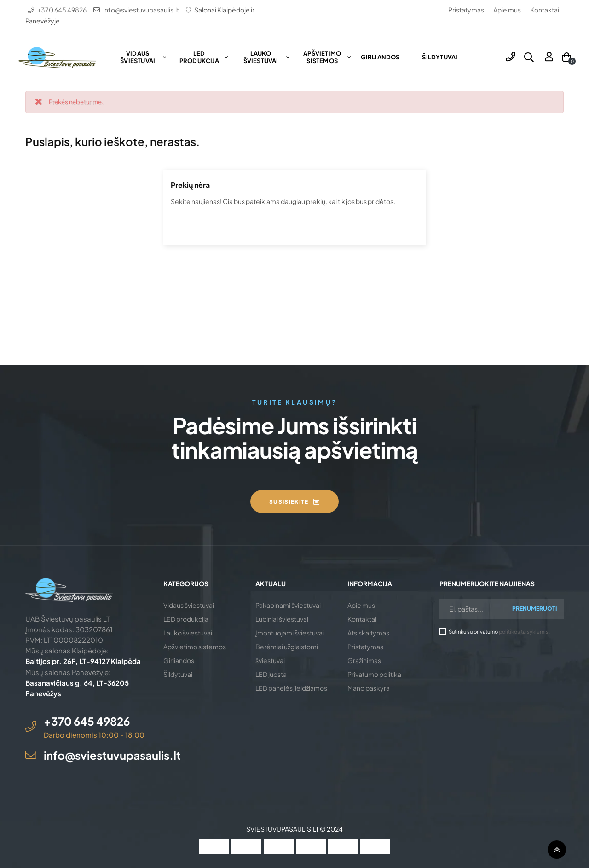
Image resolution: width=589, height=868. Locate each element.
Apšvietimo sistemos (194, 646)
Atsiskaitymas (368, 633)
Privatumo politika (374, 674)
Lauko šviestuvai (187, 633)
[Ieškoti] (294, 226)
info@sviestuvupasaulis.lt (141, 10)
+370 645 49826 (62, 10)
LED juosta (271, 674)
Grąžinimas (364, 660)
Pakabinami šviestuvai (288, 605)
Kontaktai (544, 10)
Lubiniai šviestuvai (281, 619)
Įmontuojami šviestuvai (289, 633)
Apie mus (507, 10)
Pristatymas (466, 10)
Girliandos (178, 660)
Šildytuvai (177, 674)
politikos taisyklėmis (524, 631)
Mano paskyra (368, 688)
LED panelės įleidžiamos (291, 688)
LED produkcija (185, 619)
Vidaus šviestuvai (188, 605)
